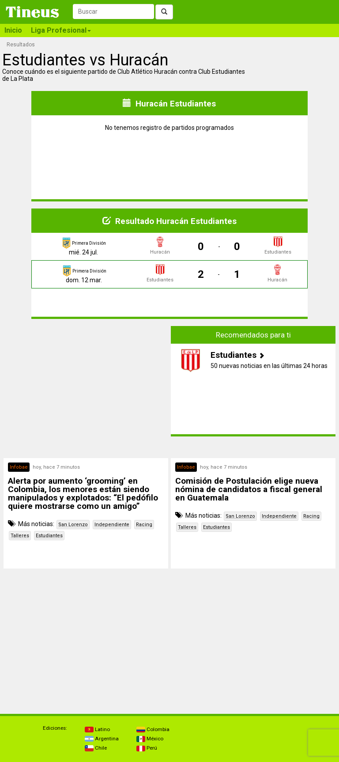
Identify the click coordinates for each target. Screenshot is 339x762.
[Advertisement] (86, 388)
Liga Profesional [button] (61, 30)
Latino (97, 729)
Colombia (153, 729)
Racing (144, 524)
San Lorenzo (73, 524)
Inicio (13, 30)
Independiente (111, 524)
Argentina (102, 738)
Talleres (20, 535)
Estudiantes (49, 535)
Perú (146, 748)
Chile (96, 748)
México (149, 738)
